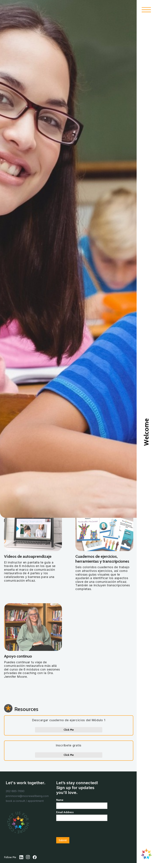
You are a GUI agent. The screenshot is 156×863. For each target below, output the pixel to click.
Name (59, 800)
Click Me (69, 729)
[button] (146, 9)
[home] (146, 854)
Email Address (65, 812)
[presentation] (81, 829)
